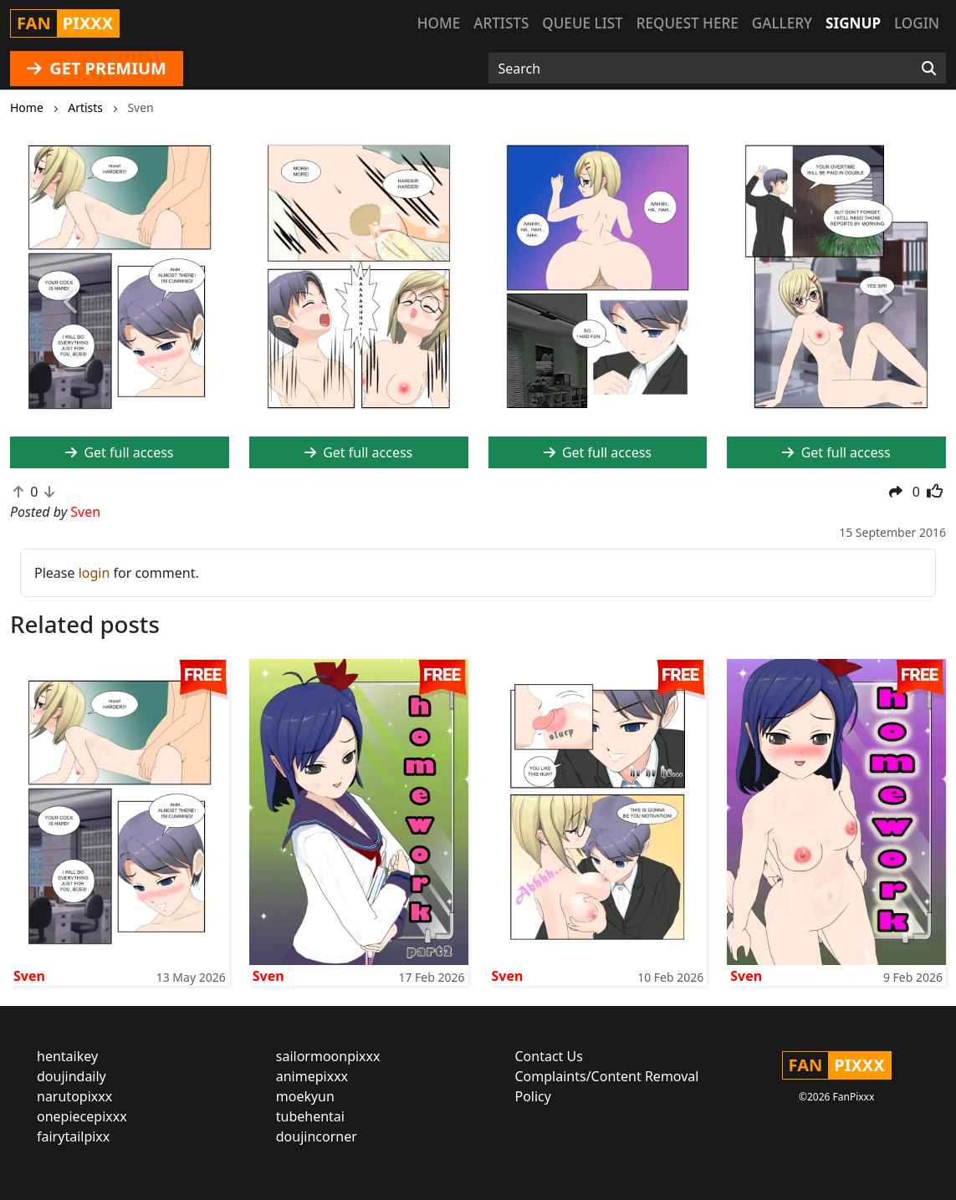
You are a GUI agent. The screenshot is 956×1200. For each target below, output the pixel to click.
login (94, 573)
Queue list (582, 23)
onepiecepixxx (82, 1116)
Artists (501, 23)
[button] (71, 303)
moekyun (305, 1096)
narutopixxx (74, 1096)
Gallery (782, 23)
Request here (687, 23)
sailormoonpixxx (328, 1056)
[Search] (929, 68)
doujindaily (71, 1076)
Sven (29, 976)
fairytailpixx (73, 1136)
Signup (853, 23)
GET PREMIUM (96, 68)
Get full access (358, 452)
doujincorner (316, 1136)
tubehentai (310, 1116)
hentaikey (67, 1056)
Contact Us (549, 1056)
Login (916, 23)
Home (438, 23)
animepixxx (312, 1076)
